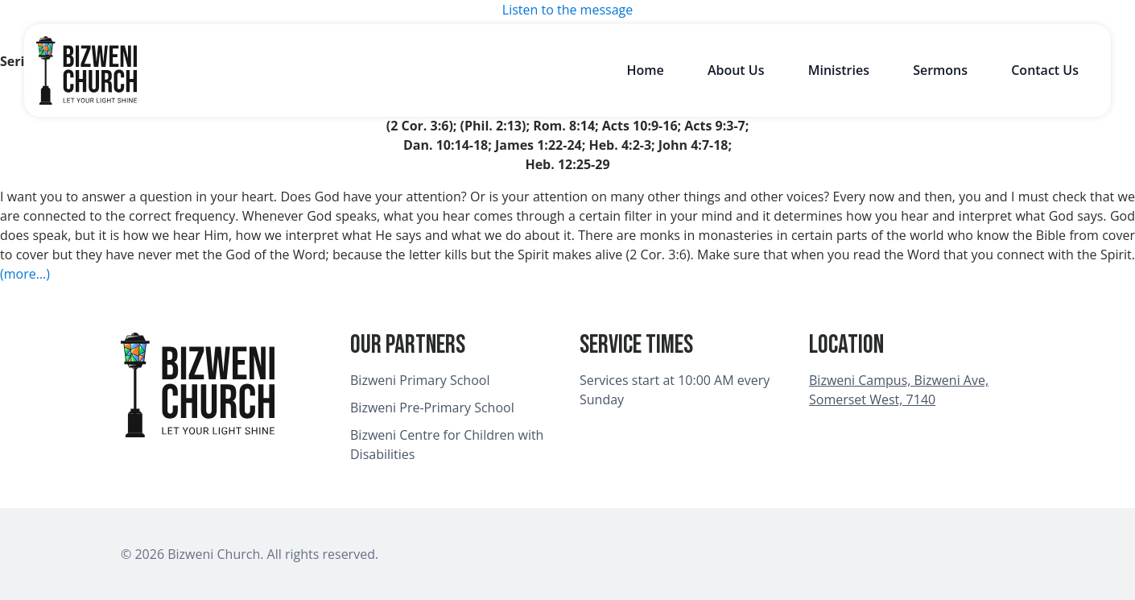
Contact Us (1045, 70)
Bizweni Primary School (419, 380)
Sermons (940, 70)
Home (644, 70)
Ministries (838, 70)
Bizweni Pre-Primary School (432, 407)
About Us (736, 70)
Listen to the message (567, 10)
